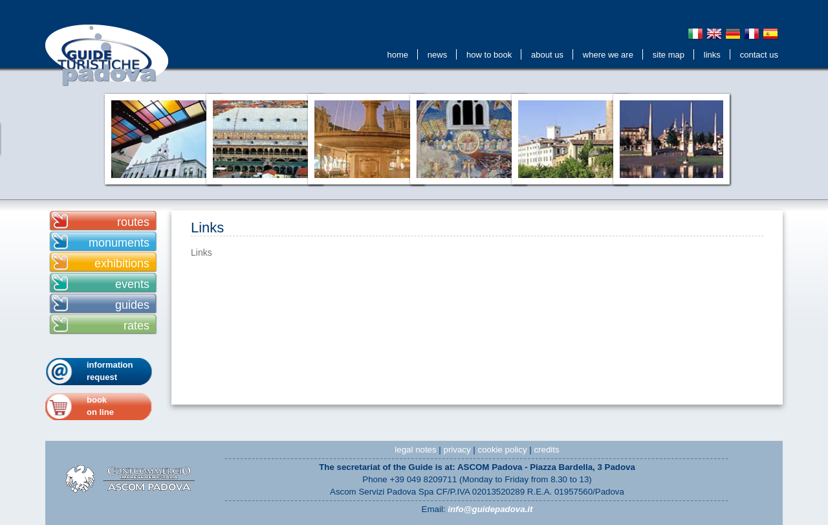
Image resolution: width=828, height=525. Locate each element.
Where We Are (608, 55)
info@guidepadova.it (490, 509)
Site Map (668, 55)
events (132, 284)
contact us (759, 55)
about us (547, 55)
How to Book (489, 55)
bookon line (100, 406)
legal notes (415, 449)
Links (712, 55)
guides (132, 304)
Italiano (695, 33)
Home (397, 55)
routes (133, 222)
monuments (119, 242)
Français (751, 33)
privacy (457, 449)
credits (546, 449)
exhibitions (121, 263)
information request (110, 371)
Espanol (770, 33)
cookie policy (502, 449)
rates (136, 325)
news (437, 55)
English (714, 33)
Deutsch (733, 33)
